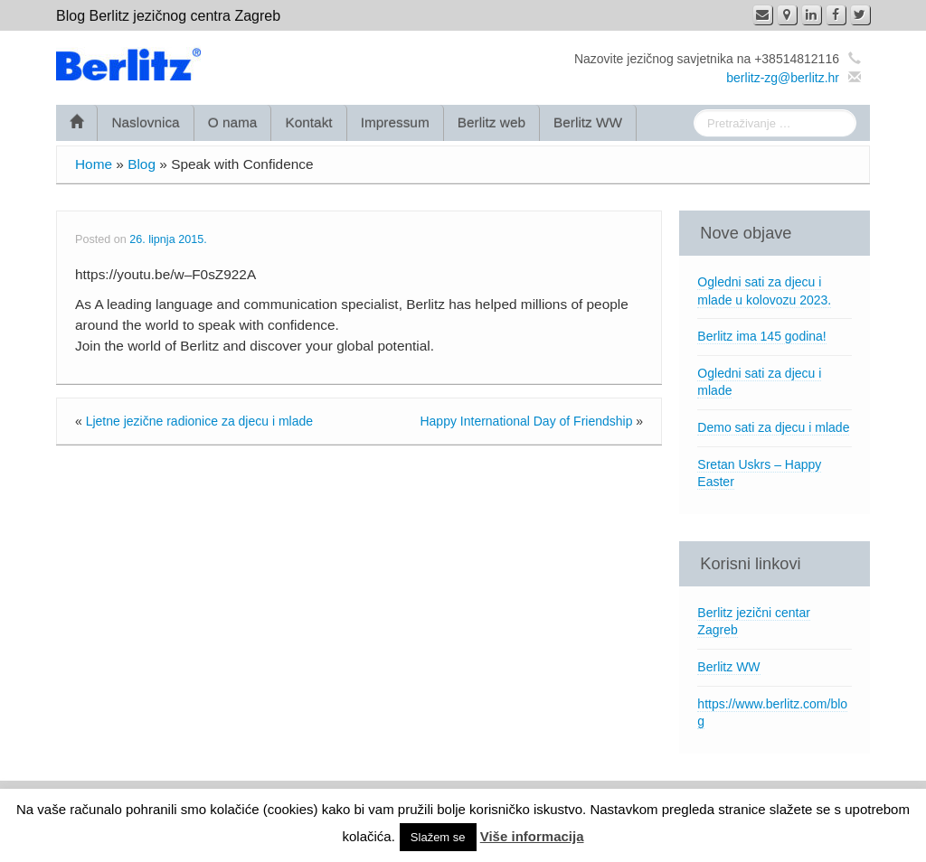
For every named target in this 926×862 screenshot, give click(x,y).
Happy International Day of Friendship (526, 421)
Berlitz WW (587, 122)
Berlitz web (491, 122)
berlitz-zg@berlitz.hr (782, 77)
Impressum (395, 122)
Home (93, 164)
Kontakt (308, 122)
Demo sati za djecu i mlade (773, 427)
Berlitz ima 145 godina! (761, 336)
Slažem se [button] (438, 837)
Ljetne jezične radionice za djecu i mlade (199, 421)
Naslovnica (145, 122)
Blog (142, 164)
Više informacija (532, 836)
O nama (233, 122)
